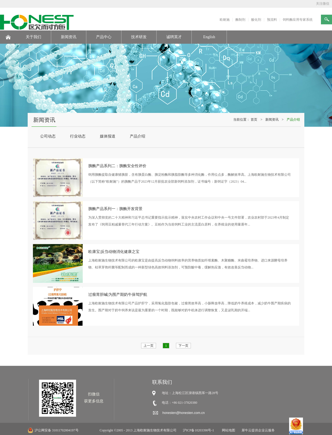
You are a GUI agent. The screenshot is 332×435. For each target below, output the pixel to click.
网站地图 (227, 430)
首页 (254, 119)
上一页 (149, 346)
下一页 (183, 346)
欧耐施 (225, 20)
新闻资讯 (272, 119)
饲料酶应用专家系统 (298, 20)
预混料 (272, 20)
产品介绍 (293, 119)
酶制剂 (240, 20)
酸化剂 (256, 20)
